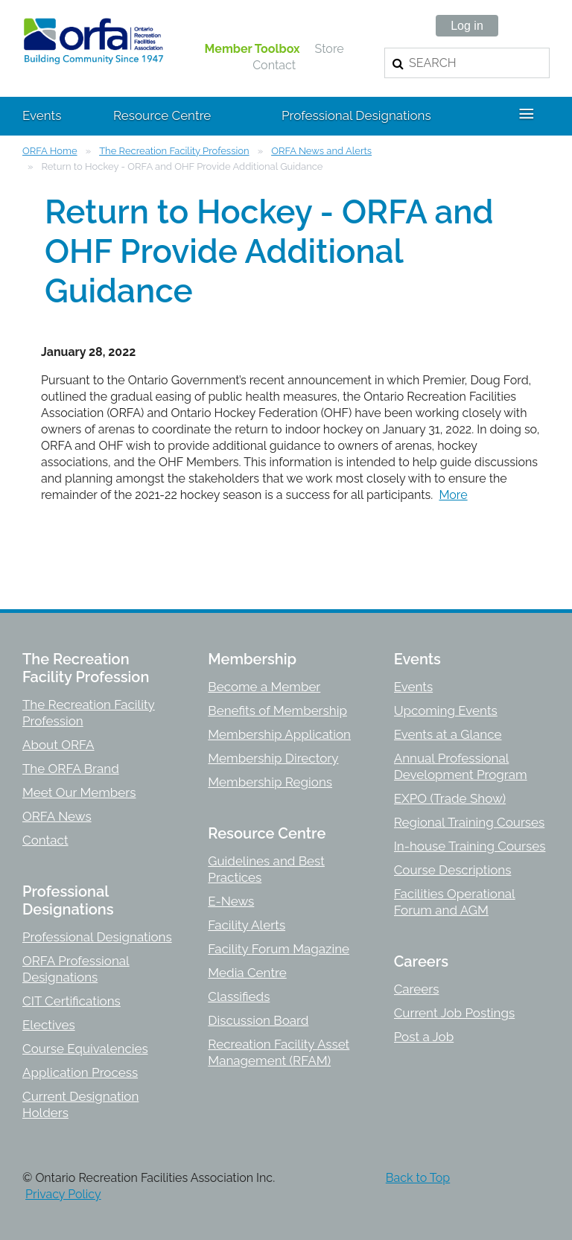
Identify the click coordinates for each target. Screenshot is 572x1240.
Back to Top (418, 1178)
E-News (231, 901)
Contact (274, 65)
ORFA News (57, 816)
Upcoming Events (446, 710)
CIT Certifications (71, 1000)
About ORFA (58, 744)
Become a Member (264, 686)
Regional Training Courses (469, 822)
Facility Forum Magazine (278, 948)
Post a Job (424, 1036)
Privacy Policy (63, 1194)
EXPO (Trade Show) (450, 798)
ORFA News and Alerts (321, 150)
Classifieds (239, 996)
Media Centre (247, 972)
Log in (467, 25)
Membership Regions (270, 782)
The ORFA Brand (70, 768)
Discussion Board (258, 1020)
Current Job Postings (454, 1012)
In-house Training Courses (470, 846)
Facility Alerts (246, 925)
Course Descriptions (453, 869)
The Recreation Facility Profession (174, 150)
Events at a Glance (448, 734)
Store (329, 49)
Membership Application (279, 734)
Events (413, 686)
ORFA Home (49, 150)
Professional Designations (97, 936)
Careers (416, 989)
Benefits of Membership (277, 710)
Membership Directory (273, 758)
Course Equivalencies (85, 1048)
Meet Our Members (79, 792)
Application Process (80, 1072)
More (453, 495)
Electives (48, 1024)
